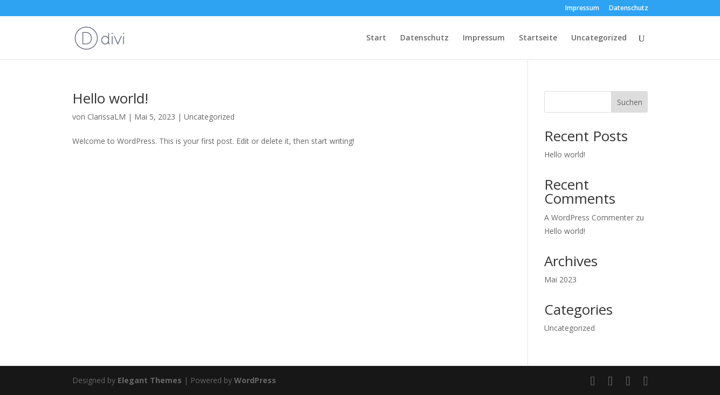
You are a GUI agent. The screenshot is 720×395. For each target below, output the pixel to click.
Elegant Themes (150, 380)
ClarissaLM (106, 117)
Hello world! (110, 98)
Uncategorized (599, 38)
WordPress (255, 380)
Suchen (629, 102)
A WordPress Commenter (589, 217)
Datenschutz (628, 8)
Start (376, 38)
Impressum (582, 8)
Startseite (538, 38)
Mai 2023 (560, 279)
